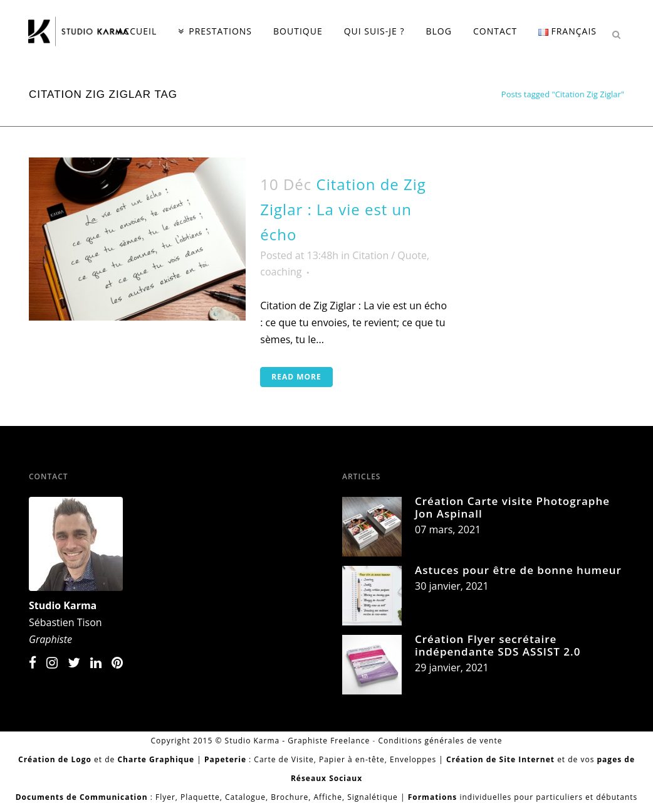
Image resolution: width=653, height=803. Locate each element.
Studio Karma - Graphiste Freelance (297, 740)
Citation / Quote (389, 255)
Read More (296, 376)
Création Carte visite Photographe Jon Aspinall (512, 507)
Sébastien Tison (65, 622)
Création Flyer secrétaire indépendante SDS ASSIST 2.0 (497, 645)
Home (481, 94)
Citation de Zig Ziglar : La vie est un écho (343, 209)
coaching (280, 272)
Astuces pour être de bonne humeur (518, 570)
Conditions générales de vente (440, 740)
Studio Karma (63, 605)
